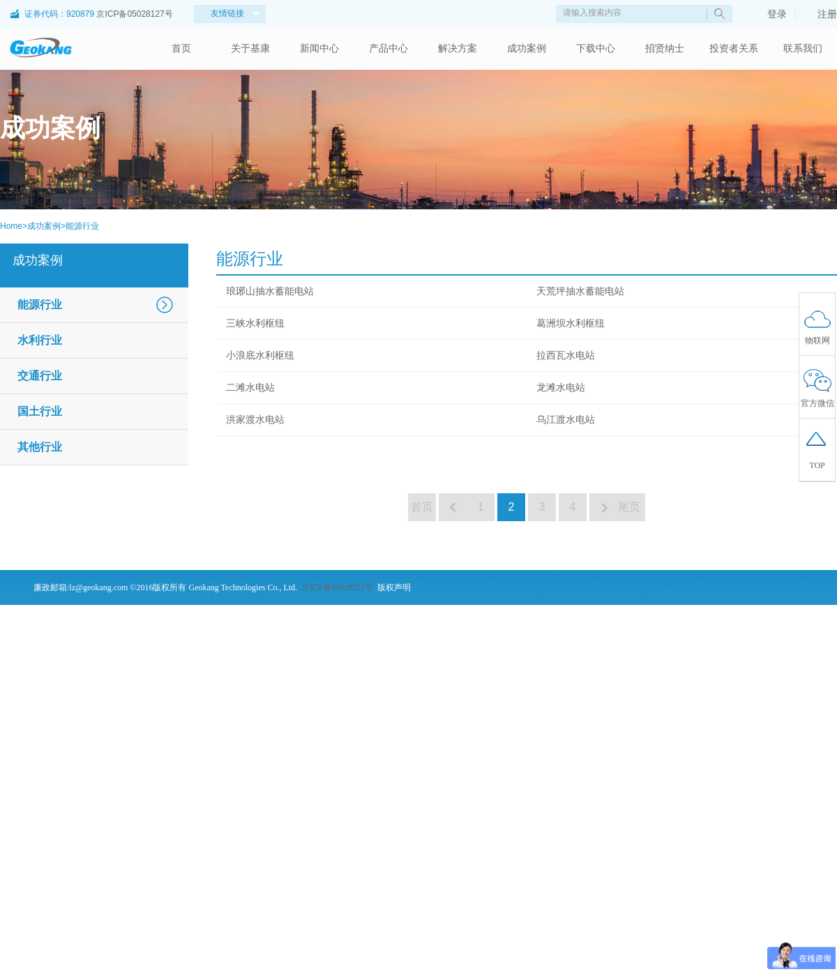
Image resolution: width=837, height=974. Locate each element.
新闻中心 (319, 48)
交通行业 (39, 376)
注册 (820, 14)
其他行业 (39, 447)
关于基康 (250, 48)
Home (11, 226)
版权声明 (394, 587)
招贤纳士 (664, 48)
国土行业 (39, 411)
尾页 (630, 507)
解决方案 (457, 48)
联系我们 (802, 48)
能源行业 (82, 226)
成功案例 (526, 48)
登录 (770, 14)
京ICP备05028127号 (134, 14)
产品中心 (388, 48)
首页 (181, 48)
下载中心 (595, 48)
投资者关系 (733, 48)
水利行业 (39, 340)
